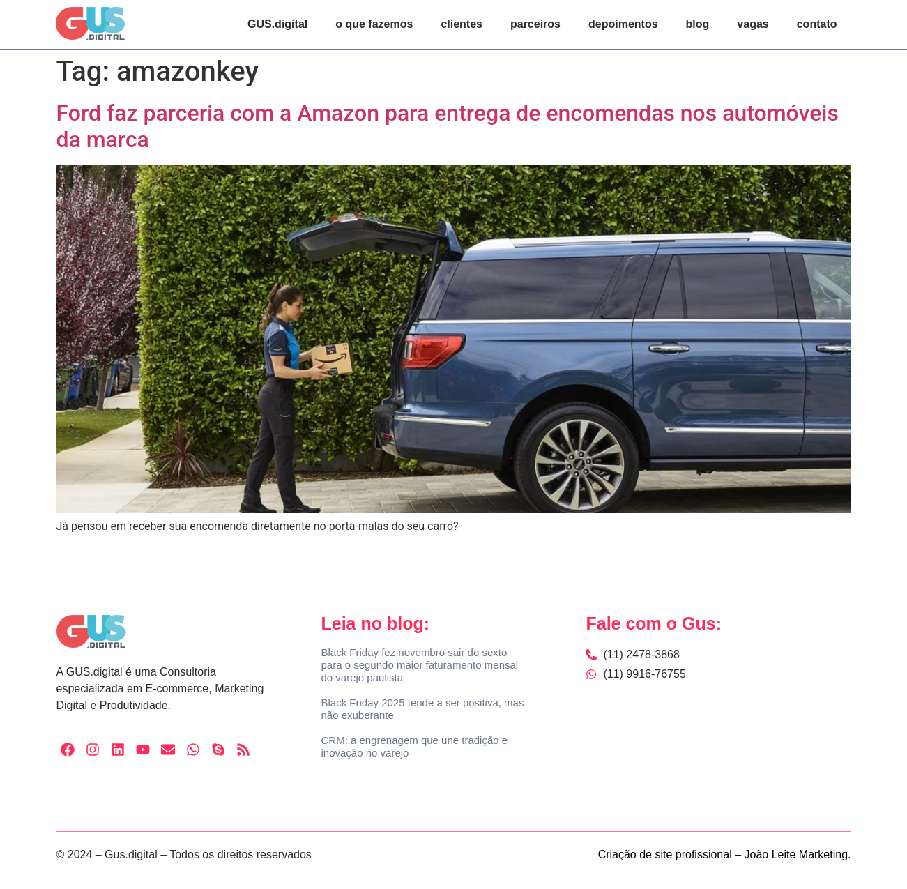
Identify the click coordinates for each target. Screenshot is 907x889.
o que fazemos (374, 24)
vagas (752, 24)
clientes (461, 24)
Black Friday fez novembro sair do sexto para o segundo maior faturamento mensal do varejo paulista (419, 664)
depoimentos (623, 24)
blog (698, 24)
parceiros (535, 24)
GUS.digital (277, 24)
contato (817, 24)
